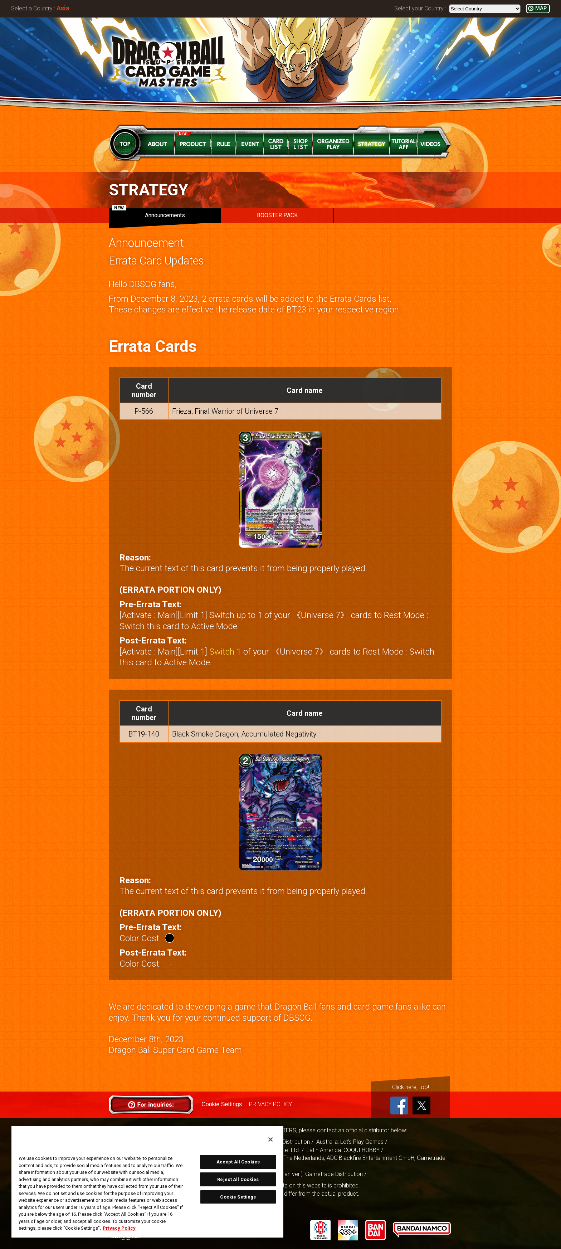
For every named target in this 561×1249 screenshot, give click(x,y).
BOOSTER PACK (277, 215)
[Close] (270, 1139)
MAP (541, 8)
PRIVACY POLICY (270, 1104)
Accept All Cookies (238, 1162)
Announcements (148, 213)
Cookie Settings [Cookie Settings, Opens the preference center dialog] (238, 1197)
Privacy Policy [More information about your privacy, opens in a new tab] (119, 1228)
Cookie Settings (221, 1104)
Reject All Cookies (238, 1179)
